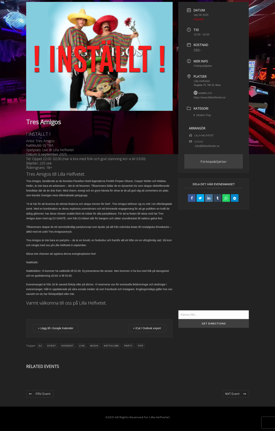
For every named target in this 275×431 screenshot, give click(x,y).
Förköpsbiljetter (203, 65)
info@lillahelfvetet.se (207, 146)
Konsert (67, 346)
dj (40, 346)
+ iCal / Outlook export (146, 328)
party (128, 346)
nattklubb (111, 346)
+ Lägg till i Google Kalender (57, 328)
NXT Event (235, 394)
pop (140, 346)
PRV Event (39, 394)
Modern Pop (202, 115)
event (51, 346)
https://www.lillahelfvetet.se (210, 97)
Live (82, 346)
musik (94, 346)
